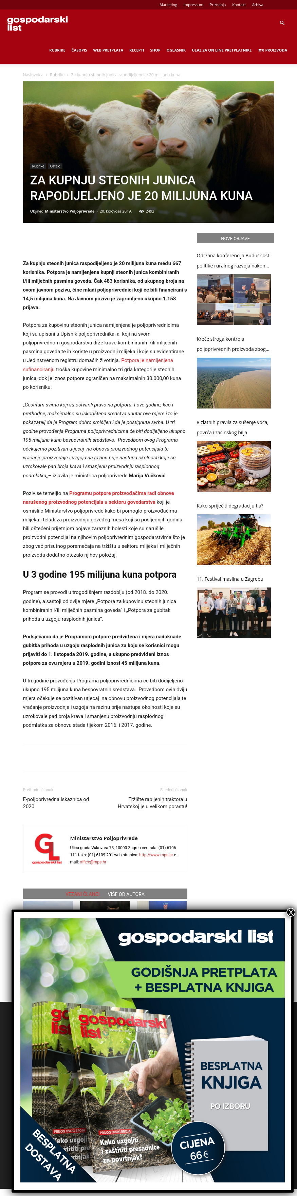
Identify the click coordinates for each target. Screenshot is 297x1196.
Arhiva (257, 4)
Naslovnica (33, 75)
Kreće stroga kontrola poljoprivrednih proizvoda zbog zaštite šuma (231, 345)
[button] (282, 23)
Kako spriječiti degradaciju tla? (230, 505)
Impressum (193, 4)
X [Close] (291, 912)
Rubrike (57, 50)
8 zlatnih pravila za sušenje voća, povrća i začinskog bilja (232, 427)
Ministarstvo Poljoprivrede (69, 211)
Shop (155, 50)
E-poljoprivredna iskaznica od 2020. (56, 803)
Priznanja (218, 4)
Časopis (79, 50)
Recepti (136, 50)
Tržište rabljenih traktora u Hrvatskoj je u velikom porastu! (152, 803)
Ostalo (55, 166)
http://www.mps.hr (156, 855)
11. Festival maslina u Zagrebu (230, 579)
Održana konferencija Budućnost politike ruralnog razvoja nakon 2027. (233, 261)
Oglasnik (176, 50)
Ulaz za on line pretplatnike (222, 50)
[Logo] (37, 23)
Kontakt (239, 4)
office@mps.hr (93, 862)
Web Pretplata (108, 50)
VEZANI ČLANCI (83, 894)
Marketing (168, 4)
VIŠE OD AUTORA (126, 894)
